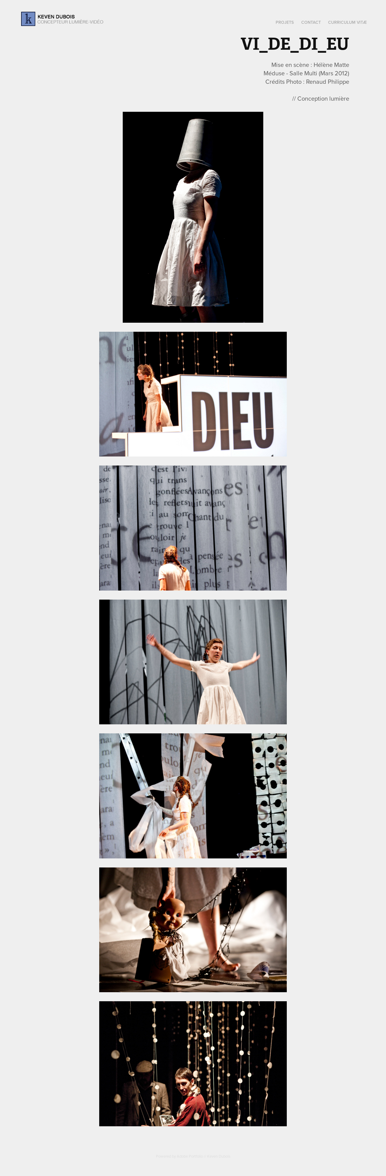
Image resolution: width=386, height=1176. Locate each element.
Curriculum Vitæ (347, 22)
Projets (285, 22)
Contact (311, 22)
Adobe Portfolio (190, 1156)
